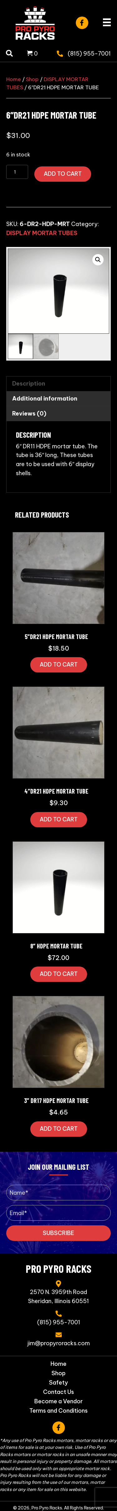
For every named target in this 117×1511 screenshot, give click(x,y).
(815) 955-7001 (89, 53)
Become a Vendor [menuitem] (58, 1401)
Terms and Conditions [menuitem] (58, 1411)
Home (13, 79)
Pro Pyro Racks (58, 1268)
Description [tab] (28, 383)
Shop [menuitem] (58, 1373)
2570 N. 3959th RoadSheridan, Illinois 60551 (58, 1296)
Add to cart (63, 173)
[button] (82, 23)
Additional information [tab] (44, 398)
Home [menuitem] (58, 1364)
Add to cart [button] (59, 664)
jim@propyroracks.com (58, 1343)
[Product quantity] (17, 172)
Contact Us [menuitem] (58, 1392)
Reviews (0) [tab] (29, 413)
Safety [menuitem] (58, 1382)
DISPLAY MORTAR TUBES (41, 233)
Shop (32, 79)
